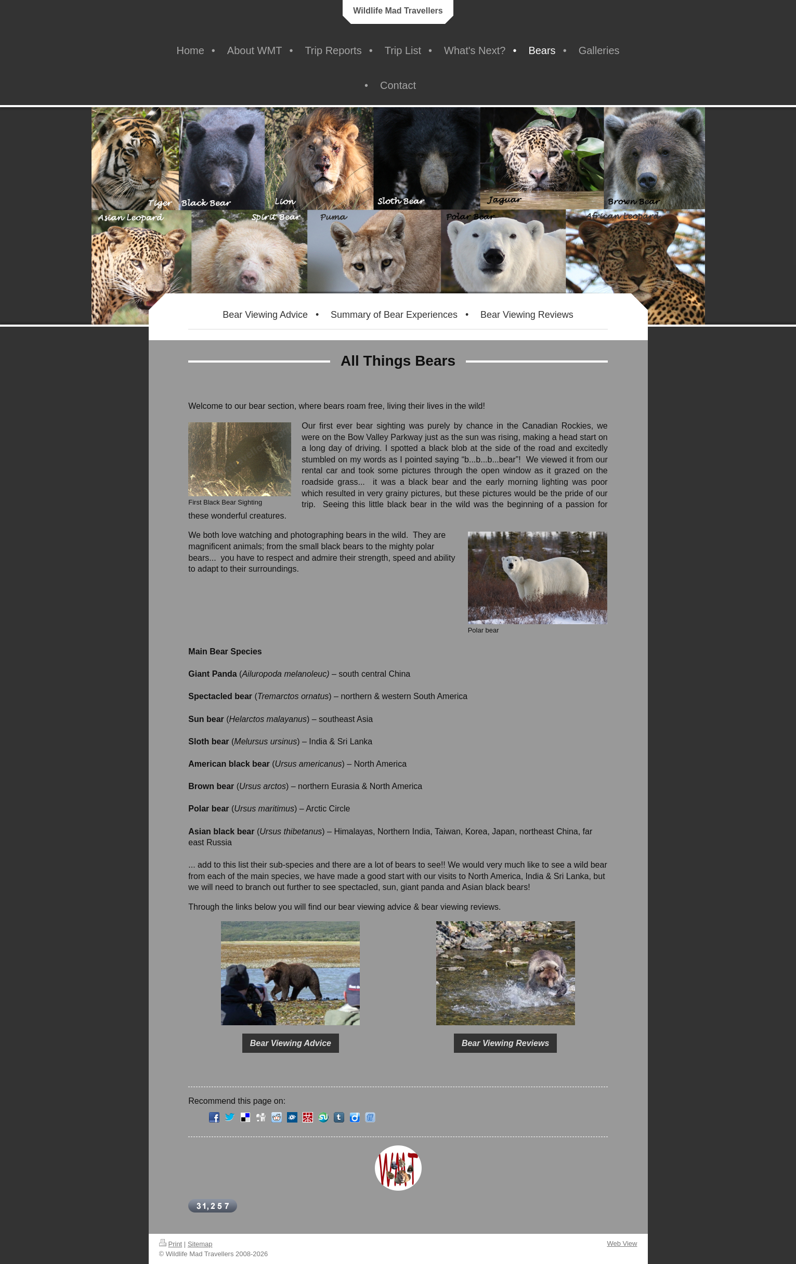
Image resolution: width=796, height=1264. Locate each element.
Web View (622, 1243)
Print (170, 1244)
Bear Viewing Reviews (505, 1043)
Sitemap (200, 1244)
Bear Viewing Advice (290, 1043)
